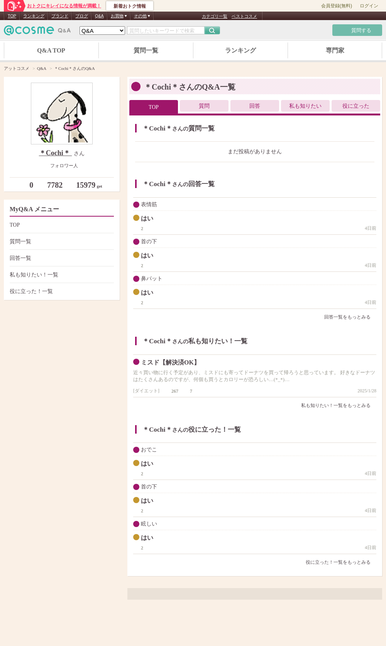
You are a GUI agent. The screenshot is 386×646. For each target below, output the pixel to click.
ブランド (59, 16)
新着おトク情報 (129, 6)
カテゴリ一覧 (214, 16)
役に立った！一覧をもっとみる (341, 562)
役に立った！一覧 (61, 291)
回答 (254, 106)
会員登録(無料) (336, 5)
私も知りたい (305, 106)
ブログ (81, 16)
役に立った (355, 106)
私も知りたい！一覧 (61, 275)
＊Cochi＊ (55, 153)
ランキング (33, 16)
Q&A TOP (51, 50)
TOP (12, 16)
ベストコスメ (244, 16)
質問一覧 (146, 50)
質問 (204, 106)
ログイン (369, 5)
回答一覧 (61, 258)
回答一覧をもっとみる (350, 317)
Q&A (99, 16)
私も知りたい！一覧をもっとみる (338, 405)
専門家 (335, 50)
